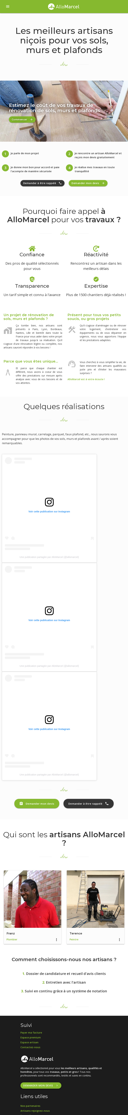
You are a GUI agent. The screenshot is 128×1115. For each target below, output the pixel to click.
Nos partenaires (30, 1105)
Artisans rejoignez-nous (35, 1110)
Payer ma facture (31, 1032)
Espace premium (30, 1037)
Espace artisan (29, 1042)
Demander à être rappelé (42, 183)
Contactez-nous (30, 1047)
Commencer (22, 119)
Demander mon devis (88, 183)
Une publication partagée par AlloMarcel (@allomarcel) (49, 557)
